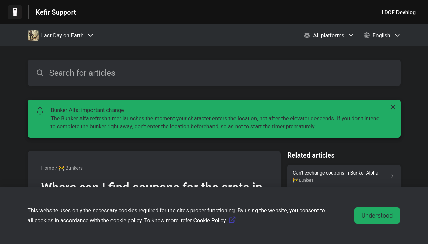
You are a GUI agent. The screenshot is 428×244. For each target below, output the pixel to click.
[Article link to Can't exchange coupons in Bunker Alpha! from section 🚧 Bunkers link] (343, 176)
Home (47, 168)
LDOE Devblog (399, 12)
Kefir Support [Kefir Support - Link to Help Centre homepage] (56, 12)
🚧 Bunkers (71, 168)
